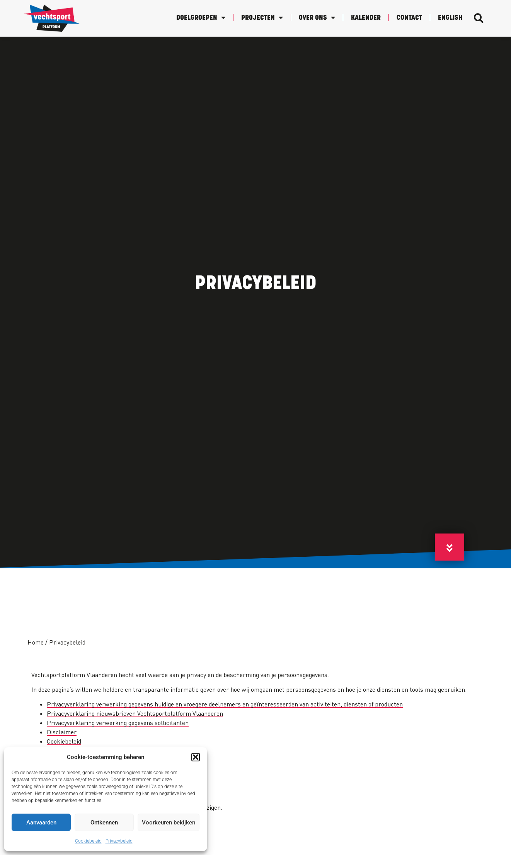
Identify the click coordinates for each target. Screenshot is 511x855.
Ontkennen (104, 822)
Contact (409, 18)
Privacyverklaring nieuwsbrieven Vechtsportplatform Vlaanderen (135, 713)
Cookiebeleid (88, 841)
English (450, 18)
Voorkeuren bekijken (168, 822)
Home (35, 642)
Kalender (366, 18)
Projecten (262, 17)
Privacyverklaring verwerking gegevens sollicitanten (118, 723)
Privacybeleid (119, 841)
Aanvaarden (41, 822)
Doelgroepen (200, 17)
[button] (195, 757)
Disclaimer (62, 732)
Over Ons (317, 17)
